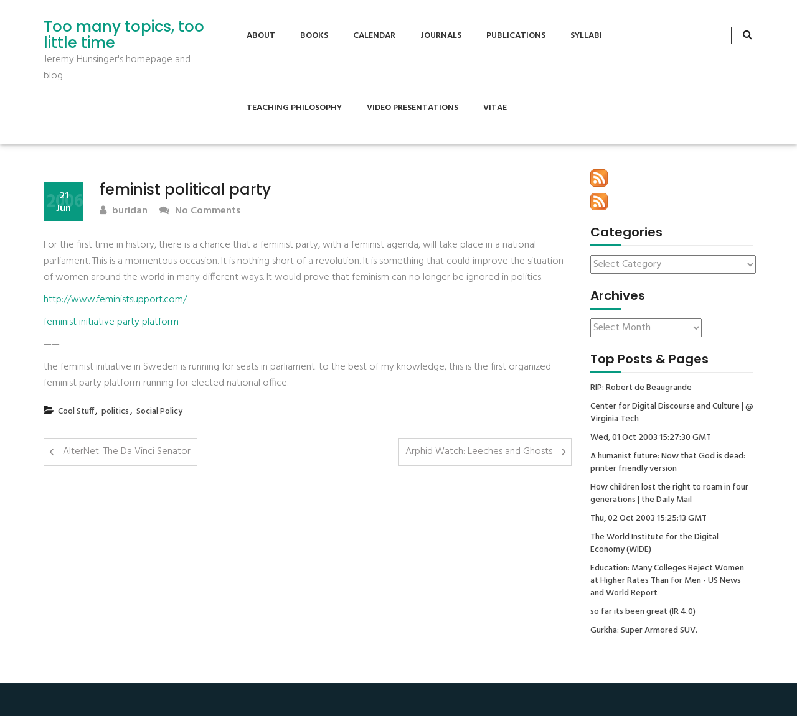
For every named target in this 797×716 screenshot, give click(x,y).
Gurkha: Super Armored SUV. (643, 631)
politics (115, 411)
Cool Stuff (76, 411)
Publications (515, 36)
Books (314, 36)
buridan (124, 211)
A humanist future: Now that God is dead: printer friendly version (667, 462)
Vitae (495, 108)
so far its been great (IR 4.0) (643, 612)
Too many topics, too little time (124, 35)
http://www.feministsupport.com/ (115, 300)
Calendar (374, 36)
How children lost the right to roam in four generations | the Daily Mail (669, 493)
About (261, 36)
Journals (440, 36)
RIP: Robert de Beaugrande (641, 388)
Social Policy (159, 411)
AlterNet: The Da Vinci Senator (127, 452)
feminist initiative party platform (111, 322)
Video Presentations (412, 108)
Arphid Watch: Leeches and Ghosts (478, 452)
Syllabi (586, 36)
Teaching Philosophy (294, 108)
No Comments (199, 211)
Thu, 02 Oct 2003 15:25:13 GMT (648, 519)
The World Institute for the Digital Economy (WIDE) (654, 543)
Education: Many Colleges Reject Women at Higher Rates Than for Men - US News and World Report (667, 581)
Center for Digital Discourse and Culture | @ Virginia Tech (671, 413)
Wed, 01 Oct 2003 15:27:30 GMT (650, 438)
